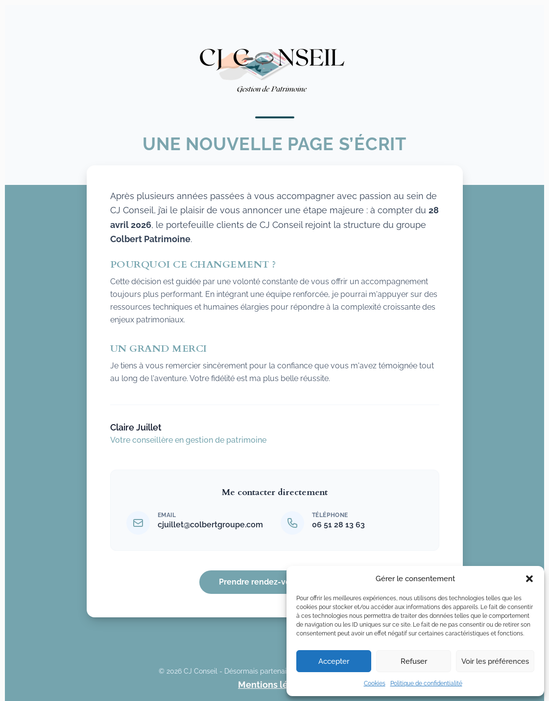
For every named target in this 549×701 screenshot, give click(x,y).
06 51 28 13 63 (338, 524)
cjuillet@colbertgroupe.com (210, 524)
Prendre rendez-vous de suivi (274, 582)
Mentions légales (274, 685)
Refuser (414, 661)
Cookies (374, 683)
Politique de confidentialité (426, 683)
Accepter (333, 661)
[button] (529, 579)
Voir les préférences (495, 661)
